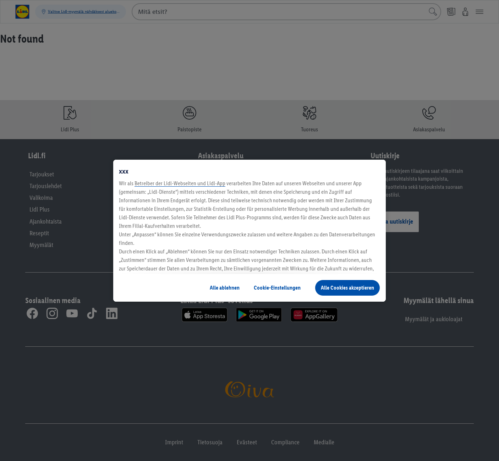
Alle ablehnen (225, 287)
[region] (249, 231)
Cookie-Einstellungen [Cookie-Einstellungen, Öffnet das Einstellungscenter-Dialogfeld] (277, 287)
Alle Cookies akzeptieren (347, 287)
